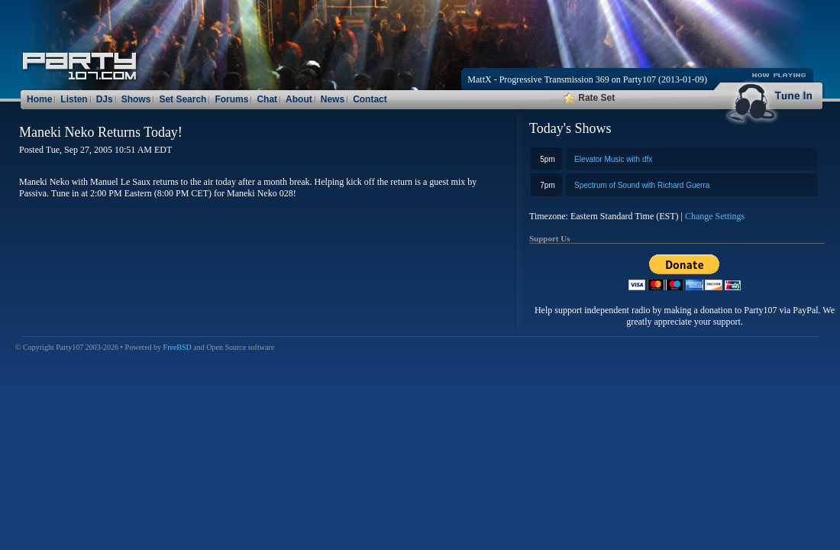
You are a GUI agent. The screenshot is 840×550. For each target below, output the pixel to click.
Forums (231, 99)
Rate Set (589, 97)
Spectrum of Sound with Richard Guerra (641, 185)
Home (39, 99)
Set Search (182, 99)
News (332, 99)
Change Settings (715, 216)
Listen (73, 99)
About (299, 99)
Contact (370, 99)
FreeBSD (177, 347)
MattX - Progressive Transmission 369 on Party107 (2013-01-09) (587, 79)
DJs (104, 99)
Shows (136, 99)
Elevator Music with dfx (613, 159)
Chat (267, 99)
